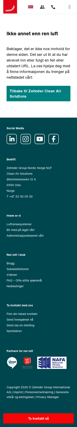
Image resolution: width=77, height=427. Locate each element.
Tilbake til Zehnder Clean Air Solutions (35, 93)
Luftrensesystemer (19, 224)
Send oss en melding (20, 325)
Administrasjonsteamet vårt (25, 235)
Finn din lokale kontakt (22, 314)
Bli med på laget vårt (20, 230)
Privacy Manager (47, 397)
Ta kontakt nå (38, 418)
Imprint (18, 392)
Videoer (12, 275)
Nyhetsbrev (14, 331)
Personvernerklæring (39, 392)
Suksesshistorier (18, 269)
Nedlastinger (15, 286)
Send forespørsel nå (20, 319)
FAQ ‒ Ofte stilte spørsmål (24, 280)
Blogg (10, 263)
